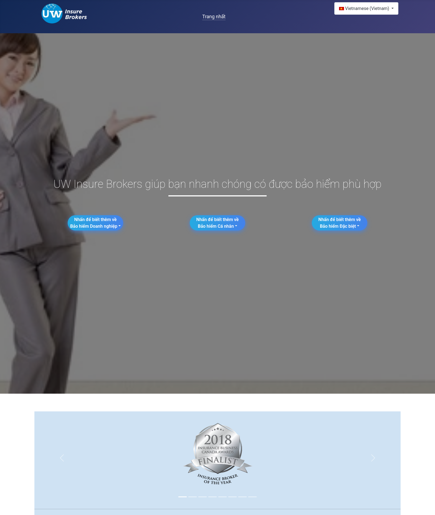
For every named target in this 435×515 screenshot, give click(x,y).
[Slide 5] (222, 497)
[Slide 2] (192, 497)
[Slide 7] (242, 497)
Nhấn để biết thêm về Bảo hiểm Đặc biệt (339, 223)
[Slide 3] (202, 497)
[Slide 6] (232, 497)
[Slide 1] (182, 497)
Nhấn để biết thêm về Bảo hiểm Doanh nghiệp (93, 223)
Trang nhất (214, 16)
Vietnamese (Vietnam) (364, 8)
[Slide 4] (212, 497)
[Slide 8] (252, 497)
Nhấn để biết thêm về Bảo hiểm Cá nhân (217, 223)
